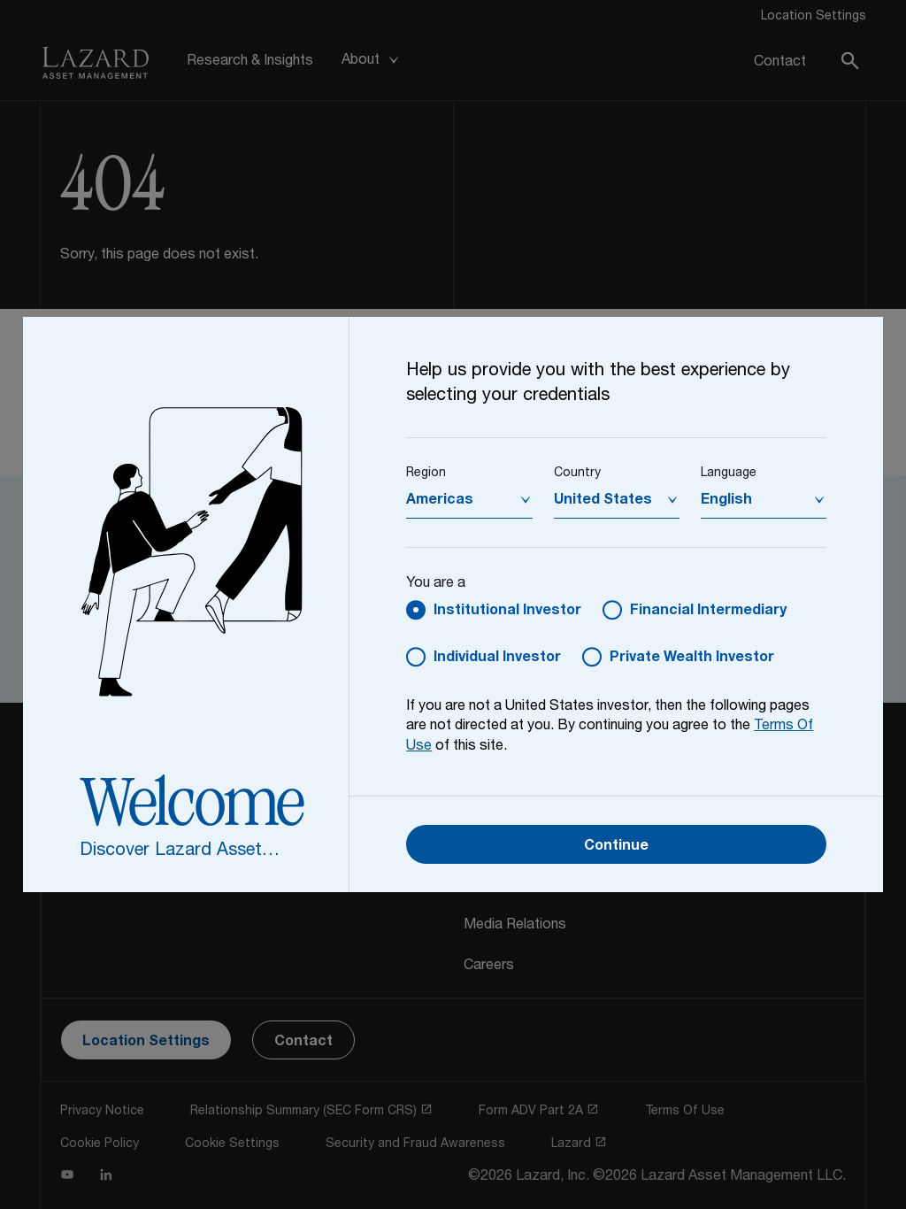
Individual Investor (497, 658)
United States (603, 501)
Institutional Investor (507, 611)
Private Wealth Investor (692, 658)
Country (577, 473)
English (726, 501)
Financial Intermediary (708, 611)
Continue (616, 847)
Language (728, 473)
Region (426, 473)
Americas (439, 501)
